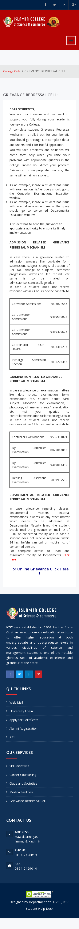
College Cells (11, 71)
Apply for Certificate (24, 720)
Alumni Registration (23, 728)
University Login (21, 711)
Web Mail (16, 702)
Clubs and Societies (23, 783)
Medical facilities (21, 792)
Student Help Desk (39, 908)
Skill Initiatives (19, 766)
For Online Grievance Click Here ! (39, 571)
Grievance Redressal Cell (27, 801)
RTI (12, 737)
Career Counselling (22, 775)
